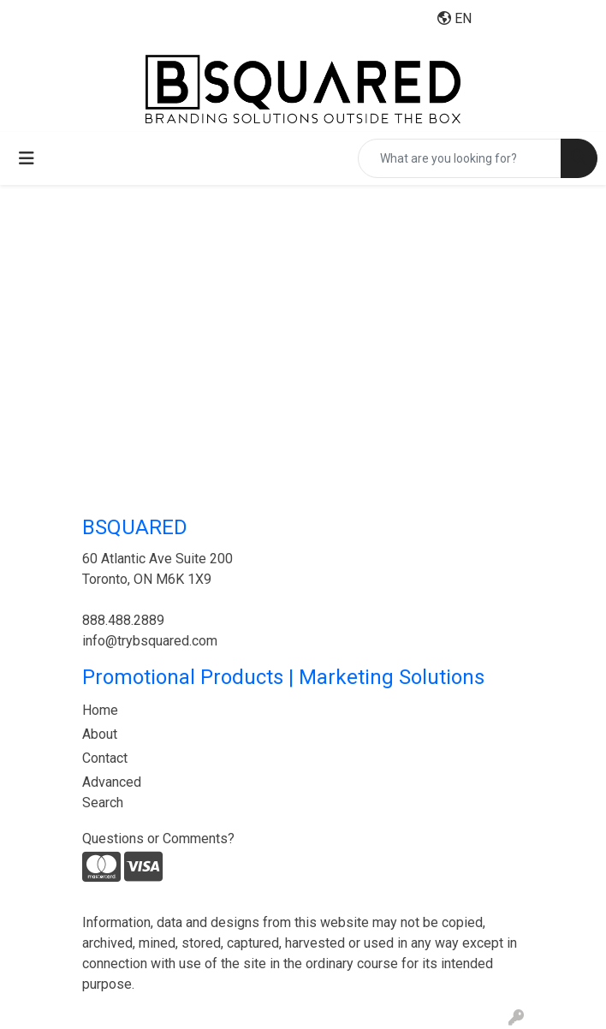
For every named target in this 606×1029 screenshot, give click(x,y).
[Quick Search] (459, 158)
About (99, 734)
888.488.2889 (123, 620)
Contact (105, 758)
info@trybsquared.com (149, 641)
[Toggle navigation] (27, 158)
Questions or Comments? (158, 838)
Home (100, 710)
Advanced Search (111, 792)
